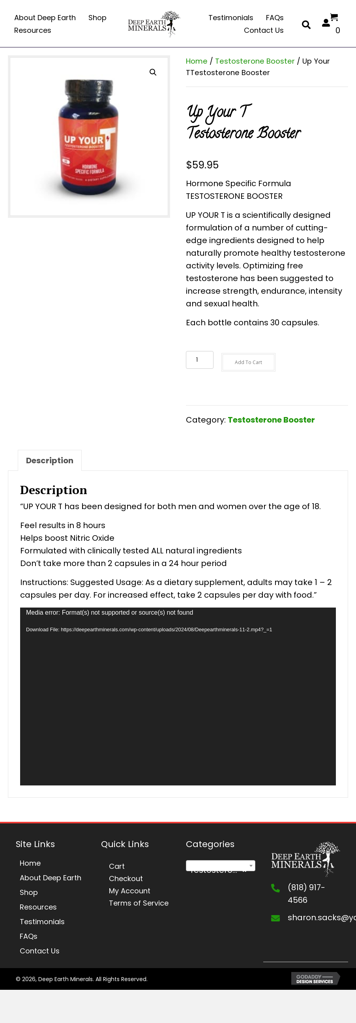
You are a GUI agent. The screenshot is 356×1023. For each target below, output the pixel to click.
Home (197, 61)
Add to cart (248, 362)
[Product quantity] (200, 360)
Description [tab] (49, 460)
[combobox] (220, 865)
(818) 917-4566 (306, 894)
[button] (153, 72)
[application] (178, 696)
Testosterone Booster (255, 61)
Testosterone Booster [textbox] (222, 870)
